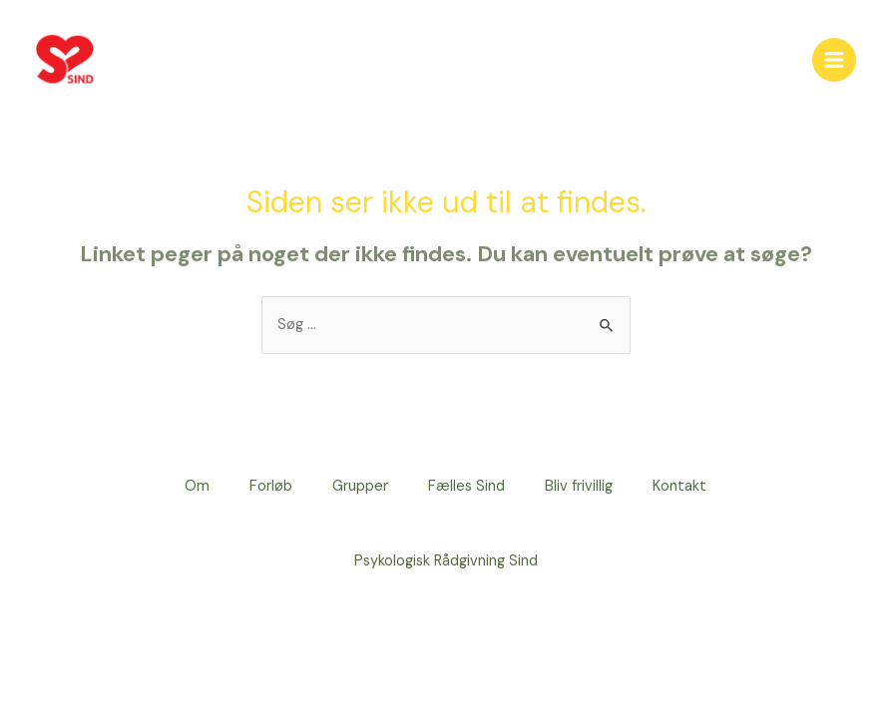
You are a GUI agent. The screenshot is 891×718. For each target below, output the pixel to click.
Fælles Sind (466, 486)
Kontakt (679, 486)
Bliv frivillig (579, 486)
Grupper (360, 486)
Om (197, 486)
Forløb (270, 486)
